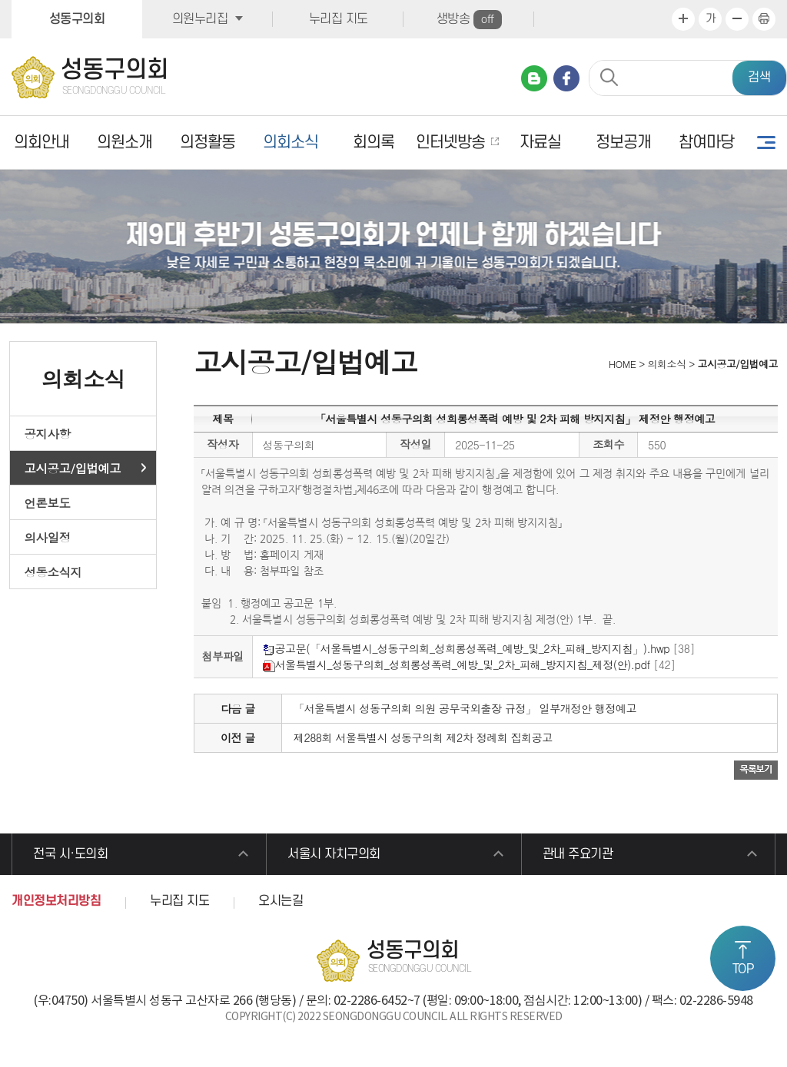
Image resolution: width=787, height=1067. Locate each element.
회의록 (373, 142)
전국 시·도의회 (70, 854)
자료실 (540, 142)
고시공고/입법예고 (73, 467)
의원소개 (124, 142)
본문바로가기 (0, 0)
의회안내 (41, 142)
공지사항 (48, 433)
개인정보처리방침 (56, 901)
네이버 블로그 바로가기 (534, 78)
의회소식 (290, 142)
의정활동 (207, 142)
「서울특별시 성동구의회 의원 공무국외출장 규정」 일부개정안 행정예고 (465, 708)
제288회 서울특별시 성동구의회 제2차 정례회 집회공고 (423, 737)
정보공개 (623, 142)
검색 (759, 77)
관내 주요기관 (578, 854)
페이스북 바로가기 (566, 78)
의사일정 (48, 537)
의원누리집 (200, 19)
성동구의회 (77, 19)
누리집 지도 (338, 19)
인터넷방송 (450, 142)
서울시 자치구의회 (333, 854)
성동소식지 (53, 571)
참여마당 (706, 142)
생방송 (469, 19)
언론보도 (48, 502)
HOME (621, 363)
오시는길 (280, 901)
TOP (743, 969)
